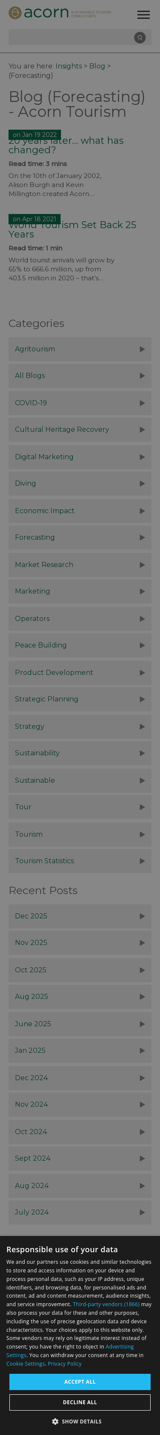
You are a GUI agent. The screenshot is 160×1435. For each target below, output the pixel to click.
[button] (80, 1420)
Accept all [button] (80, 1381)
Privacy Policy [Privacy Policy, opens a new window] (64, 1363)
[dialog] (80, 1335)
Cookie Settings (25, 1363)
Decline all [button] (80, 1402)
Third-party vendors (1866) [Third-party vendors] (106, 1304)
